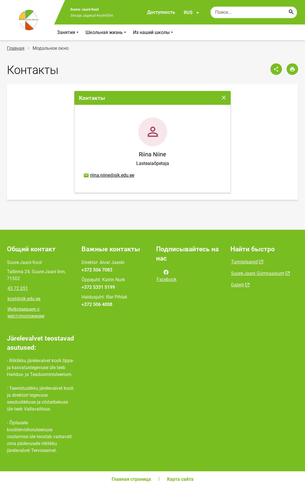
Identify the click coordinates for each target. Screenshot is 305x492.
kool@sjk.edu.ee (23, 298)
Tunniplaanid (244, 262)
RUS (192, 12)
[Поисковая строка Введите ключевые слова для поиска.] (254, 12)
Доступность (161, 12)
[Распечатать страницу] (292, 69)
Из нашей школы (153, 32)
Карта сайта (180, 479)
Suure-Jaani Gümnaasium (257, 273)
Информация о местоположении (25, 312)
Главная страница (131, 479)
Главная (15, 48)
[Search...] (291, 12)
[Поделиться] (276, 69)
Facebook (167, 275)
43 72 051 (17, 288)
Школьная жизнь (106, 32)
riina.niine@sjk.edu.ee (108, 175)
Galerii (237, 285)
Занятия (68, 32)
